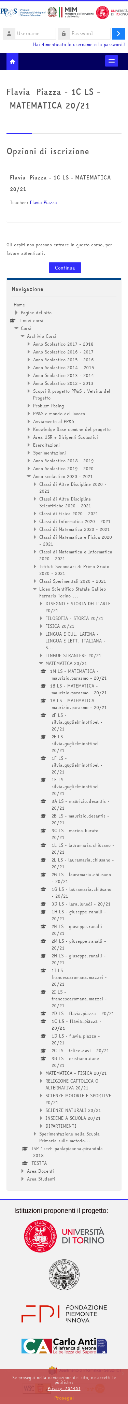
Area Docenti (40, 1171)
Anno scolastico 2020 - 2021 (63, 476)
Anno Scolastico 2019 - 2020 (63, 468)
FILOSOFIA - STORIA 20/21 (74, 618)
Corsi (26, 328)
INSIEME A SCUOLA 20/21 (73, 1118)
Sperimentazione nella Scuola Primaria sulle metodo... (69, 1137)
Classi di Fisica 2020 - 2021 (68, 513)
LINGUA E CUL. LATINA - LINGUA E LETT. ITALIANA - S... (75, 641)
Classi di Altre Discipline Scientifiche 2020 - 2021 (65, 502)
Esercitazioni (46, 445)
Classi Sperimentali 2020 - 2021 (72, 581)
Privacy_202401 (64, 1388)
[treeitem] (64, 741)
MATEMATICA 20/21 (66, 663)
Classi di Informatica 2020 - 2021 (75, 521)
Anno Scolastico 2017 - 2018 (63, 344)
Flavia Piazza (43, 202)
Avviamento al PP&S (53, 421)
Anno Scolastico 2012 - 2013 (63, 383)
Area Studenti (41, 1178)
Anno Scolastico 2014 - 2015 (63, 367)
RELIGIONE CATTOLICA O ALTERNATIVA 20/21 (71, 1084)
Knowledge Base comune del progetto (72, 429)
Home (19, 304)
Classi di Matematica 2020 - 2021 (74, 529)
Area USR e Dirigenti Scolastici (65, 437)
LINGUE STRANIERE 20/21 (73, 655)
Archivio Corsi (41, 336)
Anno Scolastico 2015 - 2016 (63, 359)
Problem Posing (48, 405)
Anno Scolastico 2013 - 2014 (63, 375)
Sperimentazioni (49, 452)
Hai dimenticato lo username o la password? (79, 44)
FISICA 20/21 (59, 626)
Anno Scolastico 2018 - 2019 (63, 460)
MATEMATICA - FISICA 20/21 (76, 1073)
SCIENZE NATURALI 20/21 (73, 1110)
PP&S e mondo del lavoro (59, 413)
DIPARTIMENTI (60, 1126)
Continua (65, 268)
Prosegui (64, 1398)
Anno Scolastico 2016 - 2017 (63, 351)
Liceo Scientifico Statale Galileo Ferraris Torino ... (72, 592)
